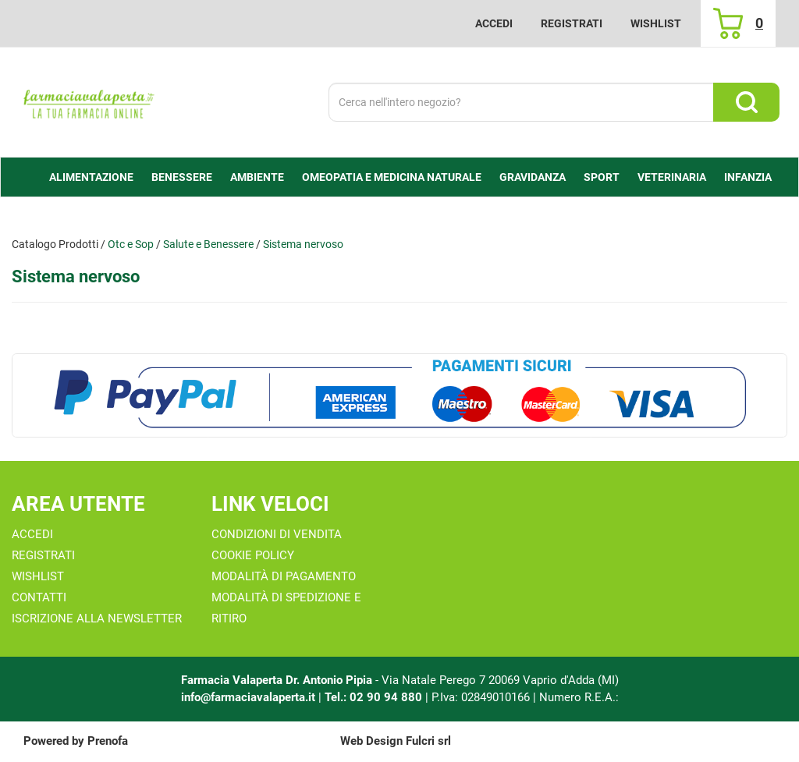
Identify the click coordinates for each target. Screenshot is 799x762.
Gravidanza (532, 177)
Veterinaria (671, 177)
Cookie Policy (252, 555)
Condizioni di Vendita (276, 534)
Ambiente (257, 177)
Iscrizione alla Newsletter (97, 618)
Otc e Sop (131, 244)
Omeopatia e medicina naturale (391, 177)
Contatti (39, 597)
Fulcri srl (428, 741)
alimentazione (91, 177)
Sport (602, 177)
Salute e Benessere (208, 244)
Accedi (494, 23)
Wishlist (655, 23)
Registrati (571, 23)
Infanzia (748, 177)
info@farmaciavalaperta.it (248, 697)
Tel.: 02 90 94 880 (375, 697)
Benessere (181, 177)
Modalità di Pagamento (283, 576)
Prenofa (107, 741)
